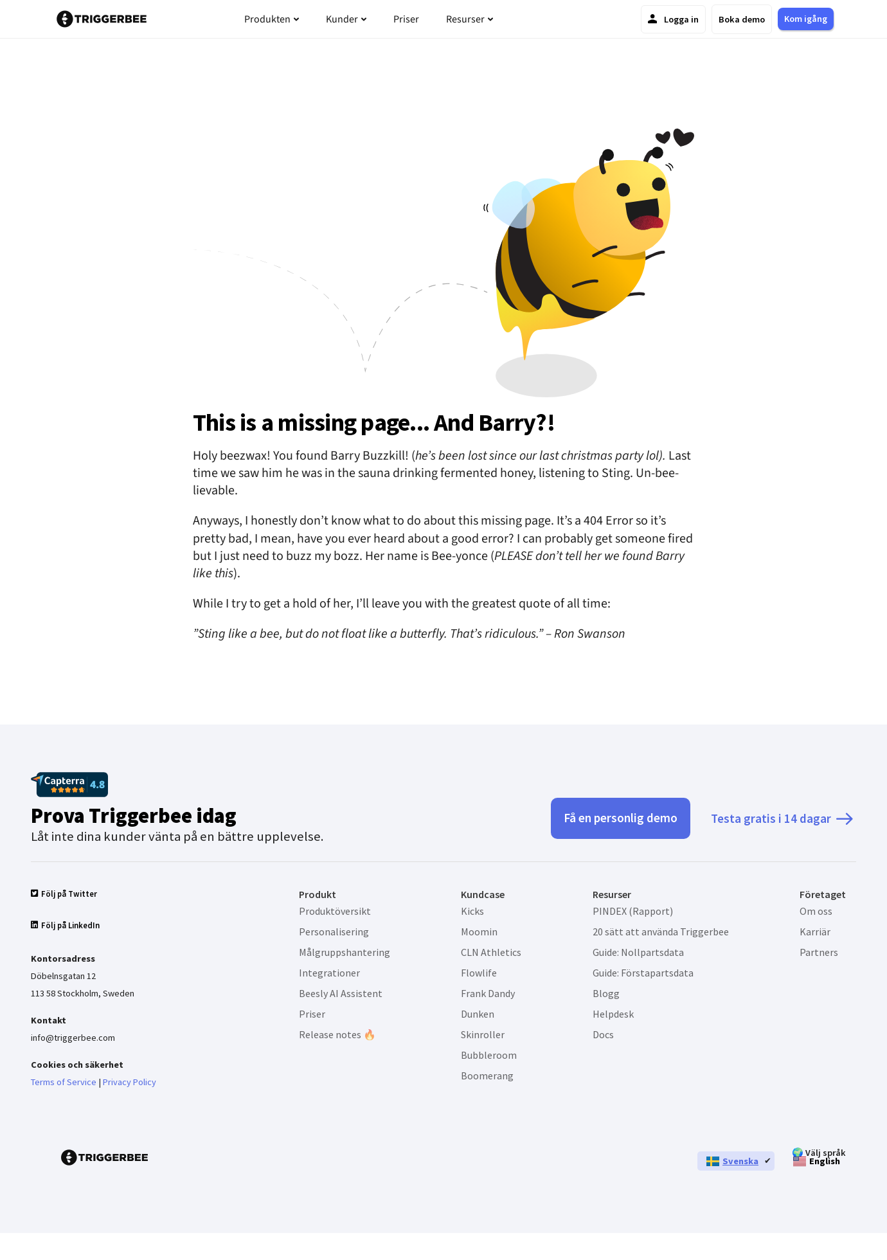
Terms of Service (63, 1082)
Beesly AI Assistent (340, 993)
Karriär (815, 931)
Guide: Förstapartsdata (643, 972)
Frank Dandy (488, 993)
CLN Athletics (491, 952)
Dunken (477, 1013)
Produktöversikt (335, 911)
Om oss (816, 911)
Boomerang (487, 1075)
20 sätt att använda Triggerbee (661, 931)
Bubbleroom (489, 1054)
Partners (819, 952)
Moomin (479, 931)
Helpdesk (613, 1013)
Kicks (472, 911)
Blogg (606, 993)
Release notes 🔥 (337, 1034)
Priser (312, 1013)
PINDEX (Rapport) (633, 911)
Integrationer (329, 972)
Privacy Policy (129, 1082)
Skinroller (483, 1034)
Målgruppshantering (344, 952)
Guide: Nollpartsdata (638, 952)
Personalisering (334, 931)
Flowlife (479, 972)
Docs (603, 1034)
